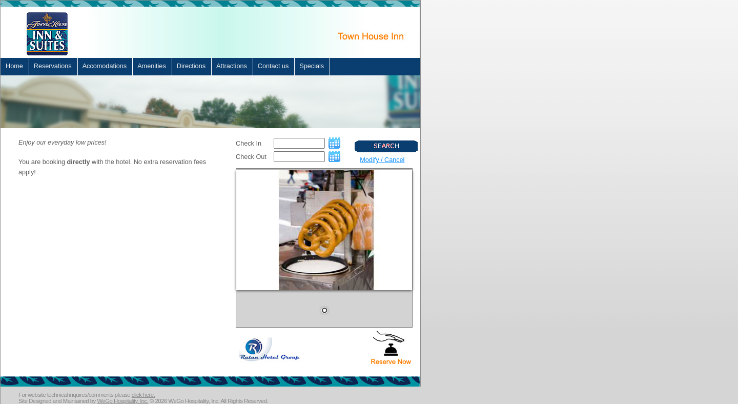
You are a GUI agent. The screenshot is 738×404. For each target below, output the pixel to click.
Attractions (231, 66)
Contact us (273, 66)
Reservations (53, 66)
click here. (143, 395)
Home (14, 66)
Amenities (151, 66)
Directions (191, 66)
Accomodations (105, 66)
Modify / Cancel (382, 160)
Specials (311, 66)
